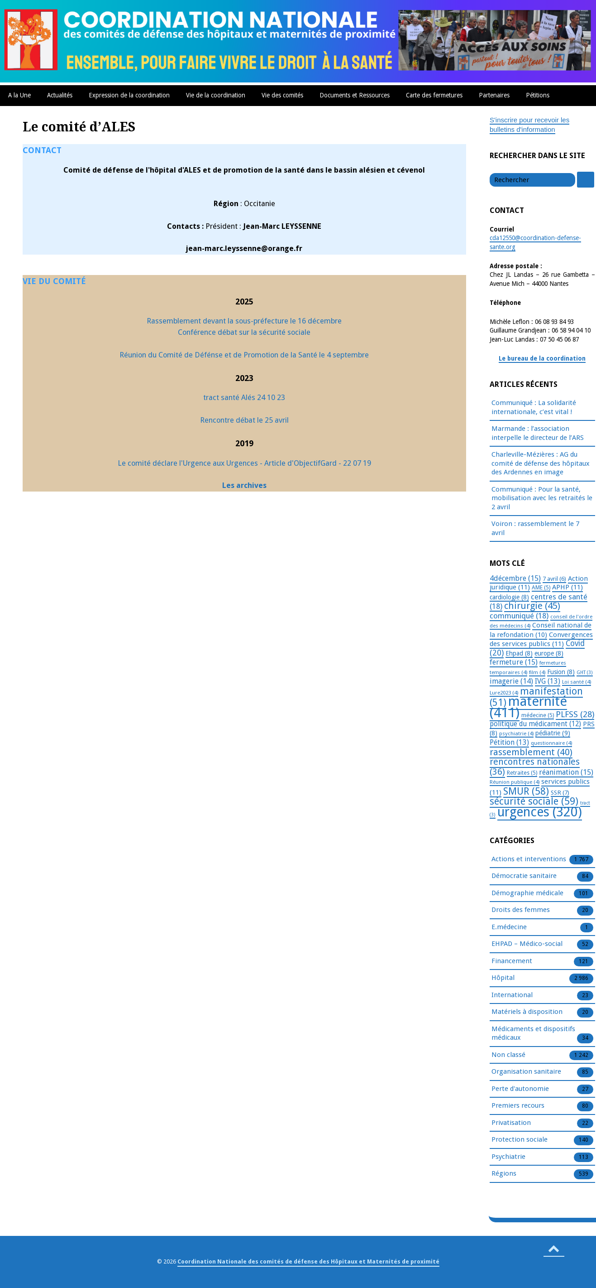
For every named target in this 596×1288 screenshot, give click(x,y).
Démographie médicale (527, 893)
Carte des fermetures (434, 95)
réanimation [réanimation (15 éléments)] (566, 772)
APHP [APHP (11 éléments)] (567, 587)
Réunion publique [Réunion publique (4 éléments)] (514, 782)
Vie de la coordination (215, 95)
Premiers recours (517, 1105)
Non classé (508, 1055)
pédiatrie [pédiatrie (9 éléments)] (552, 733)
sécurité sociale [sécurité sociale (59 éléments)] (534, 801)
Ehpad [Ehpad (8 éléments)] (519, 653)
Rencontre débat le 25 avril (244, 420)
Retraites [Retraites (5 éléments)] (522, 773)
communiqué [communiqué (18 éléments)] (519, 615)
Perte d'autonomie (520, 1089)
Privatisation (511, 1123)
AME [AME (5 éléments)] (541, 587)
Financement (511, 961)
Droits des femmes (520, 910)
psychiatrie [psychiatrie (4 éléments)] (516, 733)
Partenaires (494, 95)
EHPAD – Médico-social (527, 944)
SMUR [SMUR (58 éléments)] (526, 791)
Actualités (59, 95)
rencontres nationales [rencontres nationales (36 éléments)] (535, 767)
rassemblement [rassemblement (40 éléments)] (531, 752)
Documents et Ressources (354, 95)
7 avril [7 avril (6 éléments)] (554, 578)
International (512, 995)
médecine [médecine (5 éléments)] (537, 715)
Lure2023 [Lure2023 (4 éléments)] (504, 693)
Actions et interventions (528, 859)
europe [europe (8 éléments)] (548, 653)
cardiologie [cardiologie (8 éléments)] (509, 597)
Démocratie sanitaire (524, 876)
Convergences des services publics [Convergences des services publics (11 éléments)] (541, 639)
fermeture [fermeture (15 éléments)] (514, 662)
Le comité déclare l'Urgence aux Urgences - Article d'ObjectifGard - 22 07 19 (244, 463)
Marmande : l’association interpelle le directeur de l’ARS (537, 433)
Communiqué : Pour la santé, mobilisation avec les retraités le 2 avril (541, 498)
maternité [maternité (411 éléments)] (528, 707)
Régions (503, 1173)
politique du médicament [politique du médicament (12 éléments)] (535, 724)
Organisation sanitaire (526, 1071)
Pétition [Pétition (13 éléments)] (509, 742)
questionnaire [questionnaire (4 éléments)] (551, 743)
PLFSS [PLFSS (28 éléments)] (575, 714)
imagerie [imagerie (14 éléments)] (511, 681)
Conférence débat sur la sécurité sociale (244, 332)
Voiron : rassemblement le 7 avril (535, 528)
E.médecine (509, 927)
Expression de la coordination (129, 95)
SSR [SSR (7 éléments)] (560, 792)
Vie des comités (282, 95)
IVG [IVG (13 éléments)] (547, 681)
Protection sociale (519, 1139)
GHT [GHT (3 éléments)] (585, 672)
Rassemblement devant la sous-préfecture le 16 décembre (244, 321)
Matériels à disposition (527, 1012)
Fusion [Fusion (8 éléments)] (561, 671)
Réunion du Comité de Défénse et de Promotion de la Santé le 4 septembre (244, 355)
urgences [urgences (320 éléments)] (539, 812)
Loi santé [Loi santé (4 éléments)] (576, 682)
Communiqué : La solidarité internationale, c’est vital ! (533, 407)
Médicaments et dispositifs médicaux (533, 1034)
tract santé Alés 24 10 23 (244, 397)
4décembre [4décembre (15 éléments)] (515, 578)
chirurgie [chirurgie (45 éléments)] (532, 605)
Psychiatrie (508, 1157)
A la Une (19, 95)
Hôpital (503, 978)
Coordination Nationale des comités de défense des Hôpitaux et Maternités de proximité (308, 1261)
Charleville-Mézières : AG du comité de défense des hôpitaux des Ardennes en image (540, 463)
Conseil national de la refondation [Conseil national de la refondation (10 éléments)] (540, 630)
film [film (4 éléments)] (537, 672)
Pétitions (537, 95)
